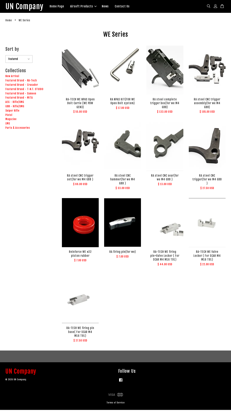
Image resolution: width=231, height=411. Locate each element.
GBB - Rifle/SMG (14, 107)
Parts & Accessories (17, 128)
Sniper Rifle (12, 111)
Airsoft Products (88, 7)
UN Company (27, 7)
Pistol (8, 116)
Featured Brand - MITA (19, 98)
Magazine (11, 120)
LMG (7, 124)
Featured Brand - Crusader (21, 85)
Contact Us (127, 7)
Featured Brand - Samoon (20, 94)
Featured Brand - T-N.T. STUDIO (24, 90)
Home (8, 21)
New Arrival (12, 77)
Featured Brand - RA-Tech (21, 81)
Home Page (62, 7)
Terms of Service (115, 403)
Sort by (12, 50)
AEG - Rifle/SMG (14, 103)
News (110, 7)
